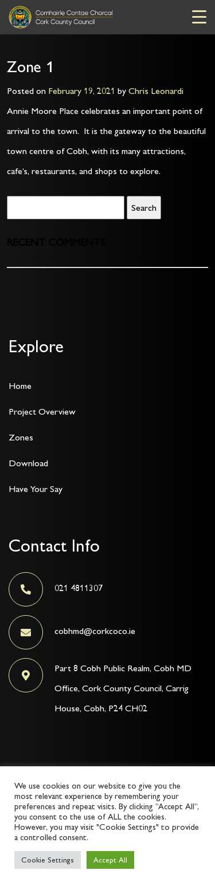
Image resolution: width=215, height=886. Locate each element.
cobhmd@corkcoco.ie (94, 630)
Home (20, 385)
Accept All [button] (110, 860)
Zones (21, 437)
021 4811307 (78, 587)
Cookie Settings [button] (47, 860)
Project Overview (42, 411)
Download (28, 463)
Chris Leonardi (155, 90)
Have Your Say (35, 488)
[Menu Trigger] (199, 16)
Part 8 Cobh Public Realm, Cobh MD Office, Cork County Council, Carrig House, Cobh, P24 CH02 (122, 688)
